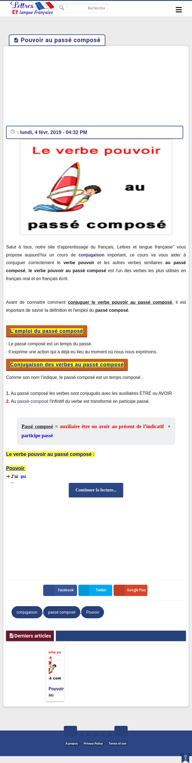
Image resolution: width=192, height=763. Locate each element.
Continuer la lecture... (95, 490)
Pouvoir (92, 612)
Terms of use (118, 743)
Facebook (59, 590)
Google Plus (131, 590)
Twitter (93, 590)
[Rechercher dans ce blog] (82, 8)
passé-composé (32, 401)
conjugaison (92, 255)
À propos (71, 743)
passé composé (61, 612)
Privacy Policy (93, 743)
